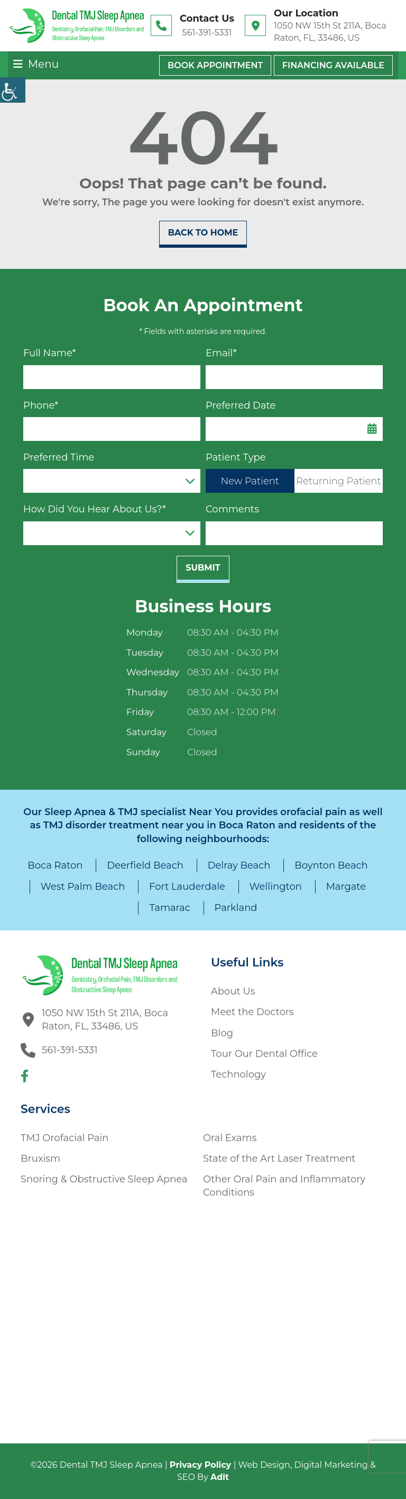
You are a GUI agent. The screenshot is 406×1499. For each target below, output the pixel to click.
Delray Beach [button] (239, 865)
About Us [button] (233, 987)
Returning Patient (338, 481)
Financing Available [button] (333, 65)
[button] (76, 25)
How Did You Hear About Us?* (94, 509)
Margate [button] (346, 886)
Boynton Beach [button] (331, 865)
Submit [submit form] (203, 568)
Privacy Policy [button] (201, 1465)
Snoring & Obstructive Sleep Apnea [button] (104, 1175)
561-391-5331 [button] (207, 33)
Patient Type (236, 457)
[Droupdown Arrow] (189, 481)
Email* (221, 353)
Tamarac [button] (169, 908)
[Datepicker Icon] (372, 429)
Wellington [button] (276, 886)
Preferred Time (58, 457)
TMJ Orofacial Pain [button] (64, 1133)
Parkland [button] (236, 908)
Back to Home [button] (203, 233)
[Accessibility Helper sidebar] (12, 90)
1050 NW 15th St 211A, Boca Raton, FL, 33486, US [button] (330, 31)
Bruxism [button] (40, 1154)
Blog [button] (222, 1028)
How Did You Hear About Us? (102, 533)
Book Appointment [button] (215, 65)
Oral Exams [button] (229, 1133)
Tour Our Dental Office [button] (264, 1049)
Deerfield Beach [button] (145, 865)
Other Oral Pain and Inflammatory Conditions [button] (284, 1181)
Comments (232, 509)
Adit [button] (219, 1477)
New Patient (250, 481)
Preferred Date (240, 405)
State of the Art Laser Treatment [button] (279, 1154)
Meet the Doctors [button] (252, 1008)
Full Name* (49, 353)
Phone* (40, 405)
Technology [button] (238, 1070)
